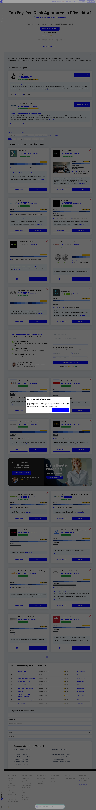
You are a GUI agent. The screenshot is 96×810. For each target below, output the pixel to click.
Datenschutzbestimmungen (57, 404)
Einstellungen (47, 410)
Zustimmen (60, 410)
